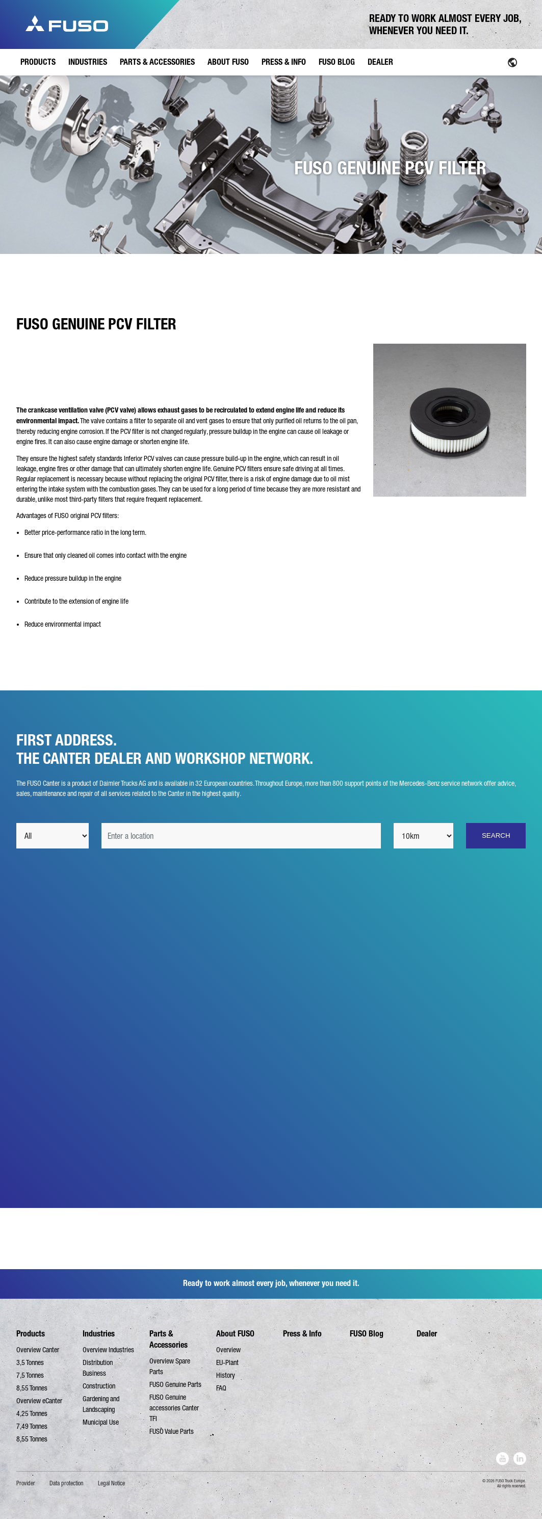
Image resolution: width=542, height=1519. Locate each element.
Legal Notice (111, 1483)
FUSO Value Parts (171, 1431)
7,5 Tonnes (30, 1375)
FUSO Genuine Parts (175, 1384)
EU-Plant (227, 1362)
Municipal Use (101, 1422)
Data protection (66, 1483)
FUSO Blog (366, 1333)
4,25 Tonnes (31, 1413)
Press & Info (302, 1333)
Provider (25, 1483)
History (225, 1375)
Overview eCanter (39, 1401)
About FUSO (235, 1333)
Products (30, 1333)
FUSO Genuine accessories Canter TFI (174, 1408)
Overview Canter (37, 1350)
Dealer (427, 1333)
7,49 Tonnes (31, 1426)
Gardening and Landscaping (101, 1404)
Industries (99, 1333)
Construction (99, 1386)
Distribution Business (98, 1367)
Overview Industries (108, 1350)
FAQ (221, 1388)
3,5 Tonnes (30, 1362)
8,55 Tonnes (31, 1388)
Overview (228, 1350)
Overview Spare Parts (169, 1366)
